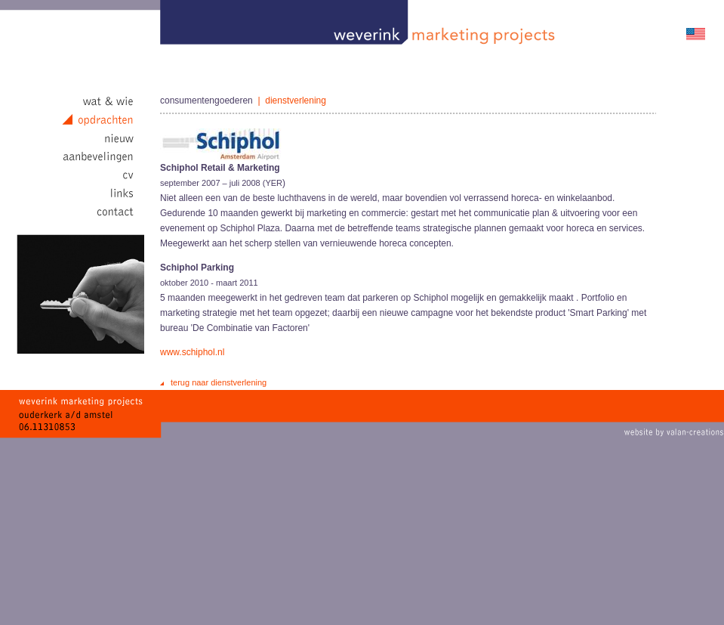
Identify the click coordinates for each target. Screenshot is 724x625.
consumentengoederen (206, 100)
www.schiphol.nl (192, 352)
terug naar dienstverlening (218, 382)
